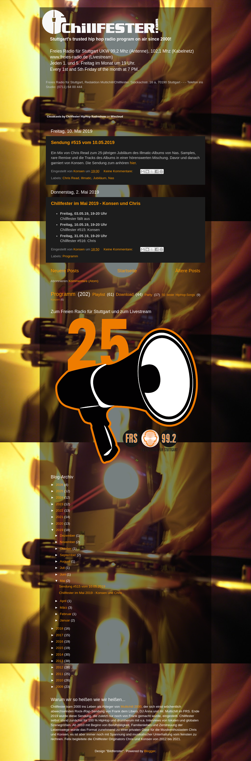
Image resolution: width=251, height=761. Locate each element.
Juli (63, 568)
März (64, 607)
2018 (60, 628)
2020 (60, 523)
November (68, 542)
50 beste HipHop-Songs (178, 295)
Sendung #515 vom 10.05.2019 (82, 142)
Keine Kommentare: (119, 171)
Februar (66, 614)
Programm (70, 256)
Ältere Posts (187, 270)
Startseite (127, 270)
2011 (60, 674)
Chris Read (71, 178)
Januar (65, 620)
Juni (63, 574)
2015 (60, 648)
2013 (60, 661)
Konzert (55, 299)
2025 (60, 491)
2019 (60, 530)
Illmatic (86, 178)
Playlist (98, 294)
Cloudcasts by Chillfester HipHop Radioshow (76, 116)
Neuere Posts (65, 270)
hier (133, 163)
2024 (60, 497)
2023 (60, 504)
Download (125, 294)
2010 (60, 680)
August (65, 561)
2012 (60, 667)
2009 (60, 687)
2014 (60, 654)
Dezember (68, 535)
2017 (60, 635)
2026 (60, 485)
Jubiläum (99, 178)
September (68, 555)
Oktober (66, 548)
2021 (60, 517)
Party (148, 295)
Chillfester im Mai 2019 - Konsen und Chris (95, 203)
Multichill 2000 (131, 706)
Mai (63, 581)
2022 (60, 510)
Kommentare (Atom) (84, 281)
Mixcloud (117, 116)
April (63, 601)
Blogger (149, 751)
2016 (60, 641)
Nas (111, 178)
